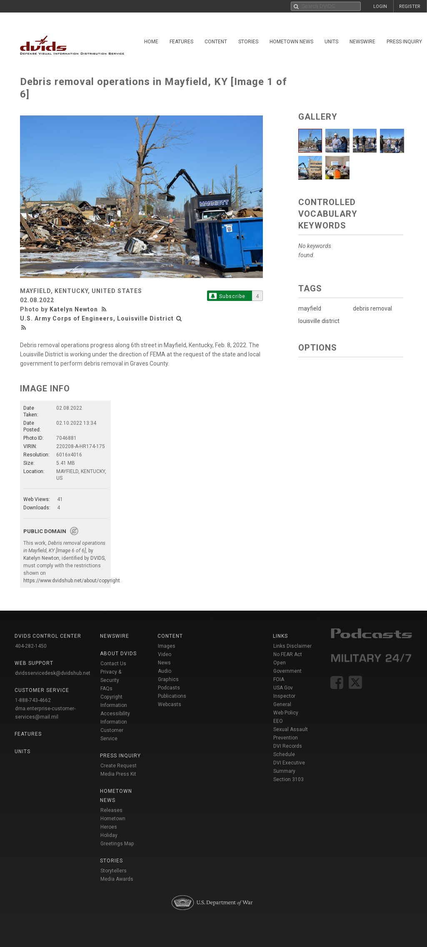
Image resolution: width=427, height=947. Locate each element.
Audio (164, 671)
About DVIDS (118, 653)
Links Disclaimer (292, 646)
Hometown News (291, 42)
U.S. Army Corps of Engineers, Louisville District (97, 318)
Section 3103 (288, 779)
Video (164, 654)
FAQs (106, 688)
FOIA (278, 679)
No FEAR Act (287, 654)
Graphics (168, 679)
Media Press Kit (118, 774)
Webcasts (169, 704)
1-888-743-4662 (33, 700)
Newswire (362, 42)
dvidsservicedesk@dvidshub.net (52, 673)
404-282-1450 (31, 646)
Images (166, 646)
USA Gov (283, 688)
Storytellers (113, 871)
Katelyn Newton (74, 309)
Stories (248, 42)
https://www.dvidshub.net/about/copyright (71, 581)
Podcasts (169, 688)
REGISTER (409, 6)
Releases (111, 810)
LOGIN (380, 6)
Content (216, 42)
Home (151, 42)
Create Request (118, 766)
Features (181, 42)
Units (331, 42)
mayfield (309, 308)
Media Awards (116, 879)
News (164, 663)
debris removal (372, 308)
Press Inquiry (404, 42)
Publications (172, 696)
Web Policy (285, 713)
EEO (278, 721)
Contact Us (113, 663)
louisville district (319, 321)
